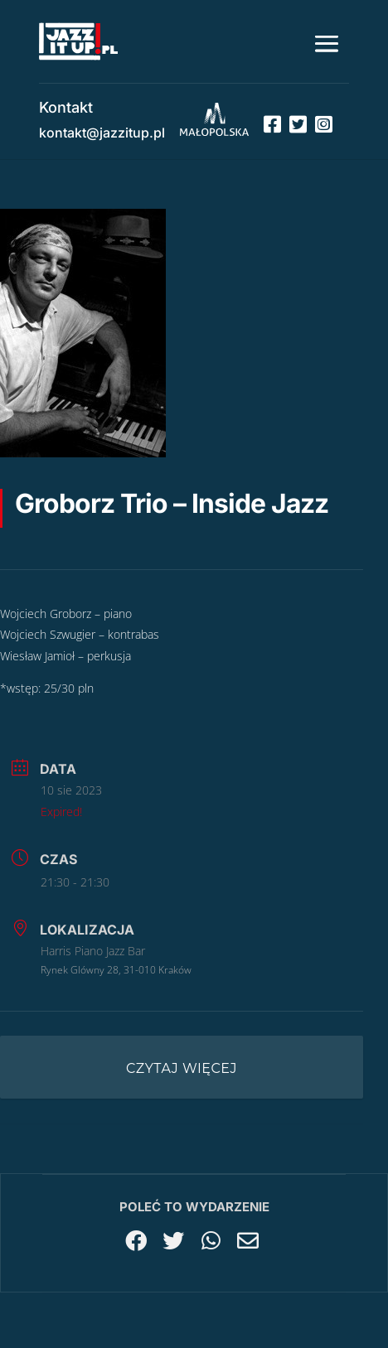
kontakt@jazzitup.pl (102, 132)
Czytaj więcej (181, 1068)
